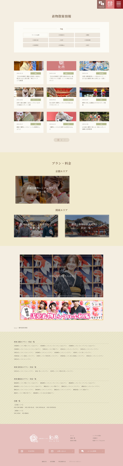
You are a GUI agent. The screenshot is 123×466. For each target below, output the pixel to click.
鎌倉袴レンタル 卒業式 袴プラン (23, 384)
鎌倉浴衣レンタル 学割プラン (52, 377)
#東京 (87, 46)
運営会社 (44, 452)
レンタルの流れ (97, 426)
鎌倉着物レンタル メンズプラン (43, 380)
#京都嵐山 (61, 46)
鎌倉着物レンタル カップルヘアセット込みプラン (53, 374)
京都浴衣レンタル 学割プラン (51, 340)
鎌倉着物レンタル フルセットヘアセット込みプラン (28, 377)
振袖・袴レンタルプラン (41, 362)
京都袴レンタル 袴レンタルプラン (82, 343)
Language (101, 4)
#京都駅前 (35, 46)
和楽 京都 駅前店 (51, 398)
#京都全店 (35, 40)
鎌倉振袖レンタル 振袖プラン (81, 380)
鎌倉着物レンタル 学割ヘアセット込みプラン (26, 374)
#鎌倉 (87, 35)
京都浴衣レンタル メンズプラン (94, 347)
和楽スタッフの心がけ (99, 431)
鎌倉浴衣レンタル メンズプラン (62, 380)
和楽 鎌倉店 (25, 404)
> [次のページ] (64, 165)
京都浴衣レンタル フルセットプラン (24, 343)
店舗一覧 (72, 429)
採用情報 (52, 452)
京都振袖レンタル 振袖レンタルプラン (24, 347)
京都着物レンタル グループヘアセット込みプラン (82, 337)
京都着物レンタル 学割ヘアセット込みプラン (26, 337)
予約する (110, 4)
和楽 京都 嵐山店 (40, 398)
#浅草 (61, 40)
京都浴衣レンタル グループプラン (89, 340)
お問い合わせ (58, 442)
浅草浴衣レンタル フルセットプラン (24, 362)
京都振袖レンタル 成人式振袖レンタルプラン (72, 347)
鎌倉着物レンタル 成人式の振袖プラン (43, 384)
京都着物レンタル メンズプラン (62, 343)
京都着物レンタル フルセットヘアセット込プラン (27, 340)
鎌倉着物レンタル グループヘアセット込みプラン (82, 374)
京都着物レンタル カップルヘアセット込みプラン (53, 337)
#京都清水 (61, 35)
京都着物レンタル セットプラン (43, 343)
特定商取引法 (62, 452)
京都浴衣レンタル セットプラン (22, 350)
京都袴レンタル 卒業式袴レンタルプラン (47, 347)
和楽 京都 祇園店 (18, 398)
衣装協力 (95, 429)
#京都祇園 (87, 40)
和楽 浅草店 (17, 404)
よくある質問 (88, 442)
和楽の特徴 (73, 431)
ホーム (72, 426)
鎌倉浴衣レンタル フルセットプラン (24, 380)
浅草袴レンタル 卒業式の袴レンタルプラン (61, 362)
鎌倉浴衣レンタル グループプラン (91, 377)
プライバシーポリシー (75, 452)
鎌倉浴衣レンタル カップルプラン (70, 377)
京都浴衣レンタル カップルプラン (69, 340)
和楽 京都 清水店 (29, 398)
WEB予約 (27, 442)
